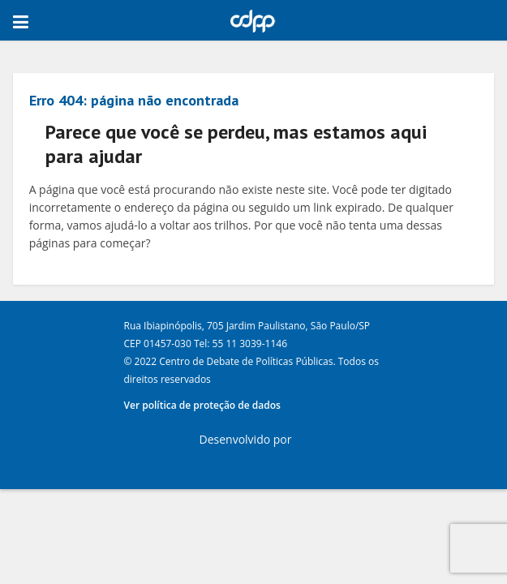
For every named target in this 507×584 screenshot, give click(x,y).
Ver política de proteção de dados (202, 405)
